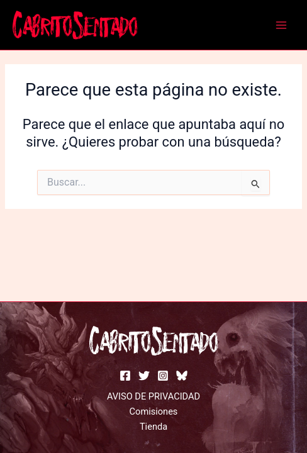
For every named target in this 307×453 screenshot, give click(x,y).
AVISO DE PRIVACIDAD (153, 396)
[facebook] (125, 375)
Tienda (153, 426)
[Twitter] (144, 375)
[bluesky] (181, 375)
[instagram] (163, 375)
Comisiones (154, 411)
